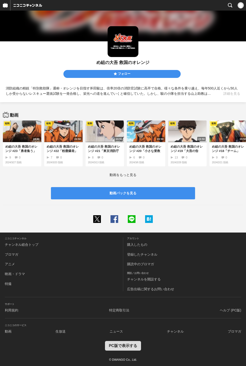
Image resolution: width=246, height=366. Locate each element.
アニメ (10, 264)
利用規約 (11, 310)
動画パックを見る (123, 193)
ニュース (116, 331)
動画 (8, 331)
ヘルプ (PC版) (230, 310)
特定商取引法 (119, 310)
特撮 (8, 284)
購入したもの (137, 244)
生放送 (60, 331)
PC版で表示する (123, 346)
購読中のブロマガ (140, 264)
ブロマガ (11, 254)
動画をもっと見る (123, 175)
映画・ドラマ (15, 274)
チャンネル (175, 331)
